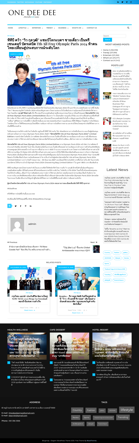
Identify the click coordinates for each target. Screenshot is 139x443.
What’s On (76, 28)
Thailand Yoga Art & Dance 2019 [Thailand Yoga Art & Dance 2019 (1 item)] (115, 269)
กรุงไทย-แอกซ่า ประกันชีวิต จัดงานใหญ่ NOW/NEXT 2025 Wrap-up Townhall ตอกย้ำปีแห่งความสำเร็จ (117, 194)
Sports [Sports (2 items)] (107, 263)
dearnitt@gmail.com (18, 416)
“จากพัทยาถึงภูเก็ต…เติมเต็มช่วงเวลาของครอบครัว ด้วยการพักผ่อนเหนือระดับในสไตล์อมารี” (113, 377)
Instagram (29, 2)
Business (62, 28)
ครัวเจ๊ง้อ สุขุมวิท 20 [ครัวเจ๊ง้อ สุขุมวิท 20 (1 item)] (120, 274)
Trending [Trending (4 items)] (107, 274)
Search (107, 40)
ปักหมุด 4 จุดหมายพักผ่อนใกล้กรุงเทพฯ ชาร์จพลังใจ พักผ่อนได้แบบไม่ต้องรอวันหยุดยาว (115, 221)
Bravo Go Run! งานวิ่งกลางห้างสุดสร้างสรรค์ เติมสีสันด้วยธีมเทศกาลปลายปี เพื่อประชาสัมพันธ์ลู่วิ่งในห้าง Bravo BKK (122, 150)
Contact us (92, 28)
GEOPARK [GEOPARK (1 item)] (108, 258)
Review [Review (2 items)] (126, 258)
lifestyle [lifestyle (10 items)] (117, 258)
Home (10, 28)
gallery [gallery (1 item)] (125, 252)
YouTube (38, 2)
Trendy (49, 28)
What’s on (107, 58)
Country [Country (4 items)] (107, 252)
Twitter (20, 2)
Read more (28, 310)
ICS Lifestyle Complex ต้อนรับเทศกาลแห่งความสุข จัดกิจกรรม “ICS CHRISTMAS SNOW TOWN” (121, 123)
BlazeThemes (92, 440)
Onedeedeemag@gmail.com (22, 413)
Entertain (36, 28)
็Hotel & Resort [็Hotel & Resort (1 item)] (119, 280)
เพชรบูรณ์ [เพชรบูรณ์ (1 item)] (107, 280)
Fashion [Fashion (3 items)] (116, 252)
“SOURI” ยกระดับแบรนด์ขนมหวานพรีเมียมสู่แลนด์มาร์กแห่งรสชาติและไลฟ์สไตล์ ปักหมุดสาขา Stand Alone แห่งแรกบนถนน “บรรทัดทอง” (68, 349)
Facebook (11, 2)
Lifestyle (22, 28)
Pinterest (48, 2)
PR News (10, 36)
